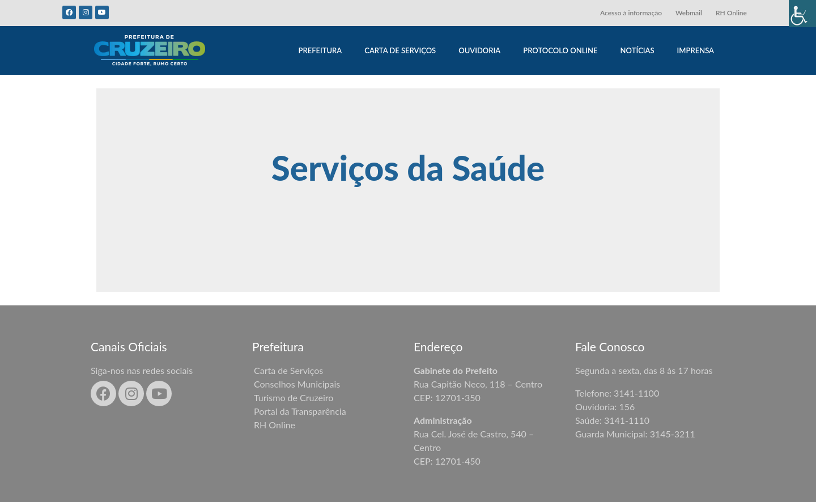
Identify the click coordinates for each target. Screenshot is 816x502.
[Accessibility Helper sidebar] (802, 13)
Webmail (688, 12)
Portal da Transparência (300, 411)
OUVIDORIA (479, 50)
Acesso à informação (631, 12)
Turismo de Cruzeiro (293, 397)
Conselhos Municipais (297, 383)
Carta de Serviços (288, 370)
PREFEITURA (320, 50)
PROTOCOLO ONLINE (560, 50)
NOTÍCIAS (637, 50)
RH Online (731, 12)
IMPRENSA (695, 50)
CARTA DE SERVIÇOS (400, 50)
